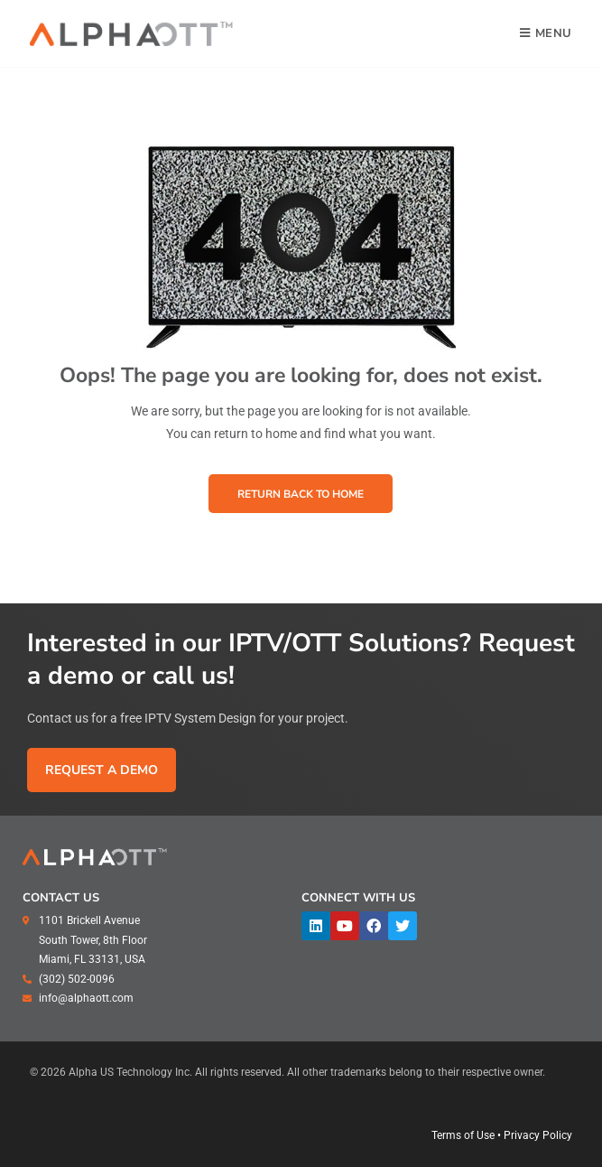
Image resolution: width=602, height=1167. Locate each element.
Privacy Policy (538, 1135)
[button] (300, 493)
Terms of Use (463, 1135)
